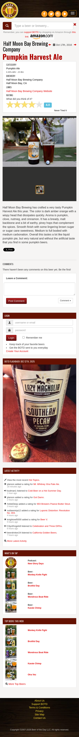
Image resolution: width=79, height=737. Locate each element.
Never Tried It (60, 111)
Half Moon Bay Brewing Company (25, 46)
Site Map (39, 719)
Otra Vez (32, 679)
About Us (40, 705)
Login (11, 342)
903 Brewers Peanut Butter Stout (53, 508)
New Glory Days (36, 568)
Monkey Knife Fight (37, 579)
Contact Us (39, 722)
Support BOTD (40, 709)
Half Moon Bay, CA (16, 83)
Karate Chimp (34, 613)
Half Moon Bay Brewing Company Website (29, 91)
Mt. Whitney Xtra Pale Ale (46, 489)
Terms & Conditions (39, 712)
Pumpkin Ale (13, 68)
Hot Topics (34, 485)
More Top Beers (17, 688)
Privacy (40, 715)
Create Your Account (17, 356)
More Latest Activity (17, 546)
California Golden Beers (44, 537)
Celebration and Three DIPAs (47, 531)
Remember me (34, 342)
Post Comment (16, 305)
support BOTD (31, 32)
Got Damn (38, 502)
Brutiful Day (34, 590)
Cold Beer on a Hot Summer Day (44, 495)
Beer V (43, 524)
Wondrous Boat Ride (38, 601)
